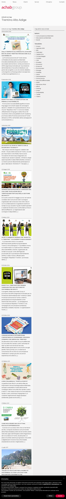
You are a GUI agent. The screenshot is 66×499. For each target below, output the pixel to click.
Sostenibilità (40, 92)
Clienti (26, 2)
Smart (38, 90)
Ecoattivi (38, 62)
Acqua (38, 46)
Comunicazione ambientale (44, 36)
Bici (37, 50)
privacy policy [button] (48, 482)
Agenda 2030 (40, 48)
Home (4, 2)
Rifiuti (38, 86)
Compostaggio (41, 56)
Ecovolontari (40, 68)
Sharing (38, 88)
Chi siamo (49, 2)
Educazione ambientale (43, 38)
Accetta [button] (60, 496)
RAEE (38, 82)
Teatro (38, 96)
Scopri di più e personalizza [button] (11, 496)
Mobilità (38, 72)
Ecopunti (39, 66)
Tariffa (38, 94)
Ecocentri (39, 64)
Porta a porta (40, 78)
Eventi (38, 40)
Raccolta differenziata (43, 80)
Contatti (61, 2)
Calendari (39, 52)
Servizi (37, 2)
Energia (38, 70)
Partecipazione (41, 76)
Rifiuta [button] (50, 496)
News (14, 2)
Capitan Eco (40, 54)
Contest (38, 58)
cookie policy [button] (13, 485)
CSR (37, 60)
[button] (64, 478)
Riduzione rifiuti (41, 84)
